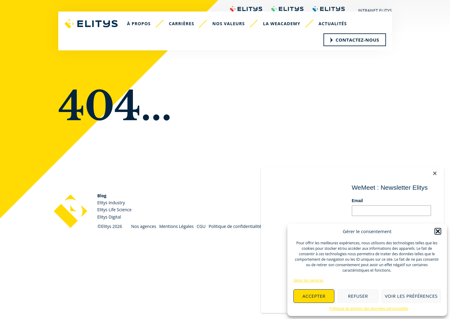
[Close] (441, 170)
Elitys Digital (109, 217)
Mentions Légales (176, 226)
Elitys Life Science (114, 209)
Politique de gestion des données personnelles (368, 308)
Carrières (186, 32)
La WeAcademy (287, 32)
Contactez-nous (354, 49)
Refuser (358, 296)
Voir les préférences (411, 296)
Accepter (314, 296)
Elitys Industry (111, 202)
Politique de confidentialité (234, 226)
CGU (201, 226)
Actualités (338, 32)
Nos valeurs (234, 32)
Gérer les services (308, 280)
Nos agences (143, 226)
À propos (144, 32)
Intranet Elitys (375, 10)
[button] (438, 231)
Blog (102, 196)
